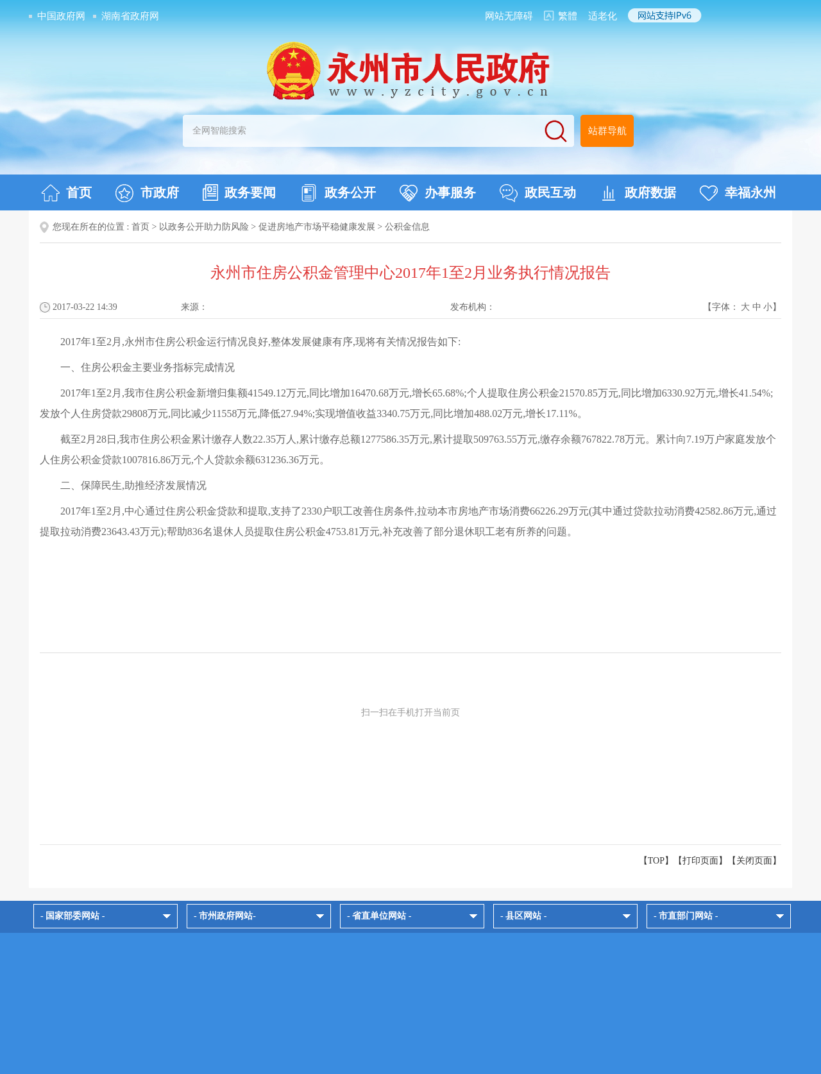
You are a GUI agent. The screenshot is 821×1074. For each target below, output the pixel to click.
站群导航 (607, 131)
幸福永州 (738, 193)
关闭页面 (754, 860)
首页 (66, 193)
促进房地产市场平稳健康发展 (316, 227)
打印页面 (700, 860)
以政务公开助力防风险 (204, 227)
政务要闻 (239, 192)
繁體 (567, 16)
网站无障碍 (509, 16)
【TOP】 (656, 860)
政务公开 (338, 193)
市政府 (147, 193)
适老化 (602, 16)
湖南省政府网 (130, 16)
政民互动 (538, 193)
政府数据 (638, 193)
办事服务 (438, 193)
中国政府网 (61, 16)
